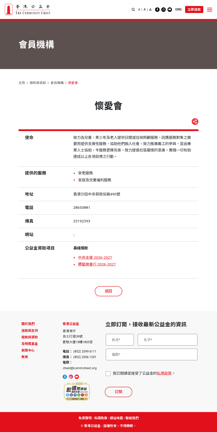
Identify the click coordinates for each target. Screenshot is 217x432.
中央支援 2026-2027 (95, 257)
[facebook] (157, 9)
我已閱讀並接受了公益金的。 (144, 373)
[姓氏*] (120, 340)
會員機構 (57, 83)
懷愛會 (73, 83)
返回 (108, 291)
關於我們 (28, 324)
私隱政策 (164, 373)
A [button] (139, 9)
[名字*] (168, 340)
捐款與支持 (29, 331)
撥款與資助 (38, 83)
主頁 (22, 83)
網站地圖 (116, 418)
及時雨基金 (29, 344)
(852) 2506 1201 (84, 357)
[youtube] (169, 9)
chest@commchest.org (80, 368)
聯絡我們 (132, 418)
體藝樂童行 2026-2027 (97, 264)
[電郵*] (151, 354)
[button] (133, 9)
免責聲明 (85, 418)
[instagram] (163, 9)
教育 (24, 357)
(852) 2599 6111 (84, 351)
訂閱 (118, 392)
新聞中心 (28, 350)
